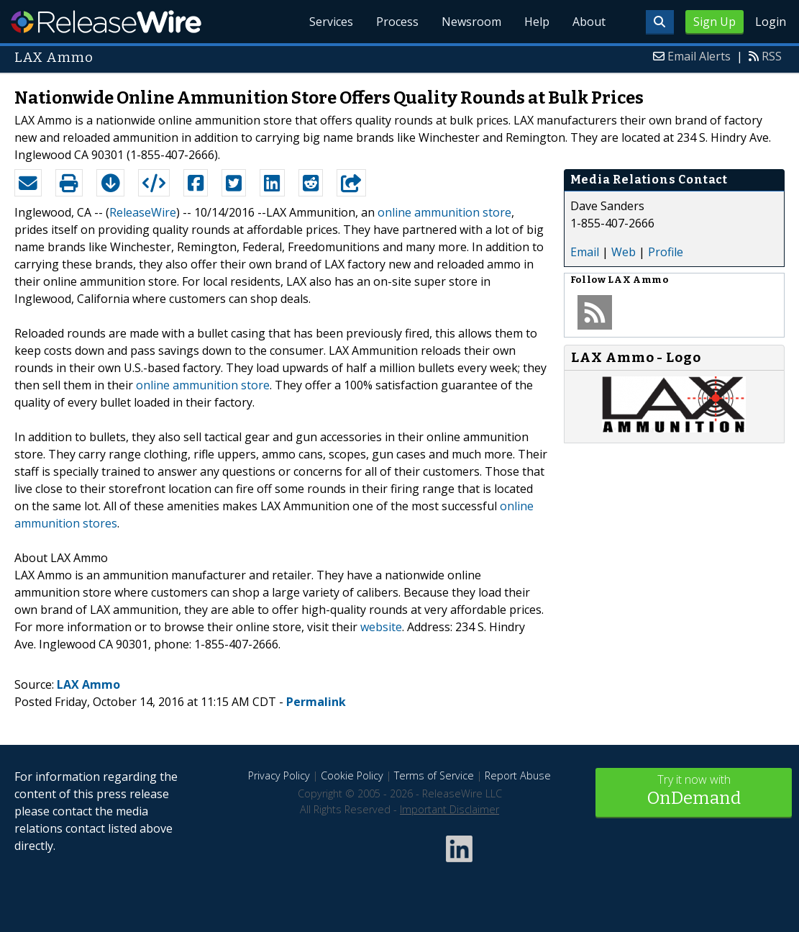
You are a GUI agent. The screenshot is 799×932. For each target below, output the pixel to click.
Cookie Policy (352, 775)
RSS (772, 56)
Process (397, 22)
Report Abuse (518, 775)
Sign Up (714, 22)
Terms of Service (434, 775)
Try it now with (693, 791)
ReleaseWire (106, 21)
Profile (665, 252)
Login (770, 22)
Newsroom (471, 22)
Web (623, 252)
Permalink (316, 702)
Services (331, 22)
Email (584, 252)
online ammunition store (444, 212)
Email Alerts (699, 56)
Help (536, 22)
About (589, 22)
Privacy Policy (279, 775)
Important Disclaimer (449, 809)
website (381, 627)
